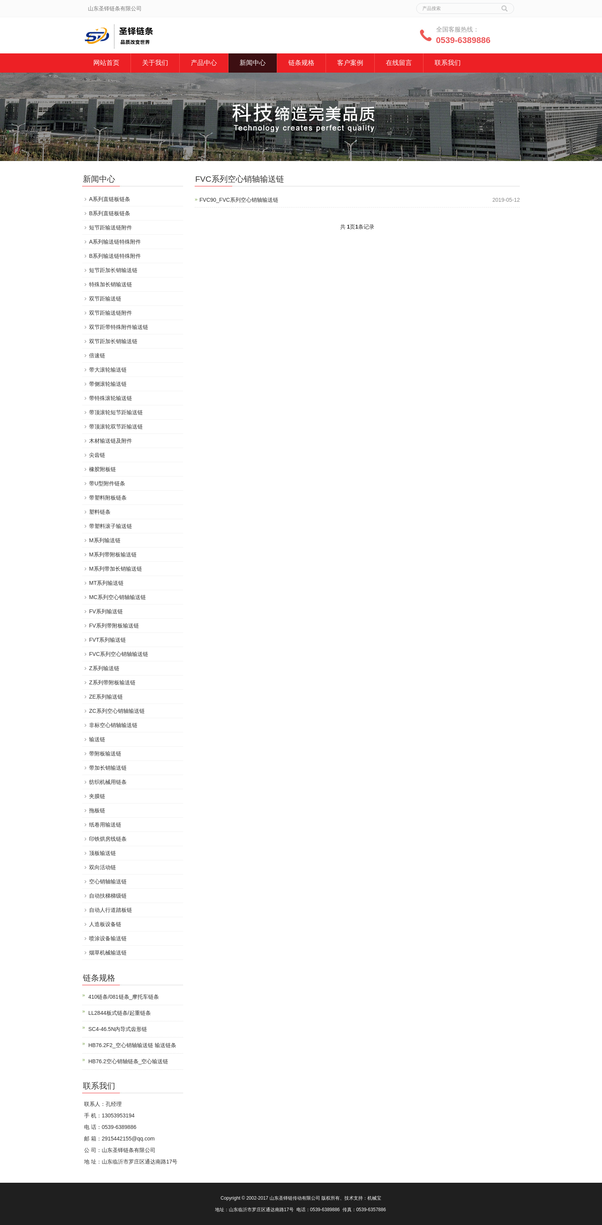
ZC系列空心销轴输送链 (117, 711)
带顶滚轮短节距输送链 (116, 412)
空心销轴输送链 (108, 881)
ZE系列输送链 (106, 697)
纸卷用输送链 (105, 825)
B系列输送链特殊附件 (115, 256)
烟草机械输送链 (108, 952)
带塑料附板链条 (108, 498)
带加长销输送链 (108, 768)
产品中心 (204, 62)
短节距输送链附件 (110, 227)
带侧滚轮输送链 (108, 384)
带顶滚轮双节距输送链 (116, 426)
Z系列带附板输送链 (112, 682)
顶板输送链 (102, 853)
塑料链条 (100, 512)
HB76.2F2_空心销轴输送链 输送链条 (132, 1045)
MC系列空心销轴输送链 (117, 597)
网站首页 (106, 62)
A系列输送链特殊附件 (115, 242)
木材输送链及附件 (110, 441)
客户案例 (350, 62)
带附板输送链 (105, 753)
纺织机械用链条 (108, 782)
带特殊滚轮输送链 (110, 398)
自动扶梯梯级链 (108, 896)
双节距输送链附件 (110, 313)
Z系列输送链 (104, 668)
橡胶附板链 (102, 469)
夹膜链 (97, 796)
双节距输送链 (105, 298)
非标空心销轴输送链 (113, 725)
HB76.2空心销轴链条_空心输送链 (128, 1061)
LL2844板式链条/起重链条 (119, 1013)
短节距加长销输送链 (113, 270)
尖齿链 (97, 455)
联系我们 (448, 62)
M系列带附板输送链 (113, 554)
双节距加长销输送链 (113, 341)
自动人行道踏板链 (110, 910)
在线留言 (399, 62)
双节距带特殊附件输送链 (118, 327)
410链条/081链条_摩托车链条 (123, 997)
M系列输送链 (105, 540)
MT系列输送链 (106, 583)
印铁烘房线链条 (108, 839)
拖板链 (97, 810)
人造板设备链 (105, 924)
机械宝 (374, 1198)
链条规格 (301, 62)
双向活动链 (102, 867)
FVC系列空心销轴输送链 (118, 654)
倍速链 (97, 355)
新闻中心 (253, 62)
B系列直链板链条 (109, 213)
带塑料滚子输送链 (110, 526)
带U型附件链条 (107, 483)
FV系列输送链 (106, 611)
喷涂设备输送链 (108, 938)
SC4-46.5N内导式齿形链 (117, 1029)
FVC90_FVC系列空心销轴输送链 (239, 200)
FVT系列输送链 (107, 640)
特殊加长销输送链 (110, 284)
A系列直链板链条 (109, 199)
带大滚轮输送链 (108, 370)
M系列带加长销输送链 (115, 569)
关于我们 (155, 62)
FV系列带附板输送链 (114, 625)
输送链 (97, 739)
